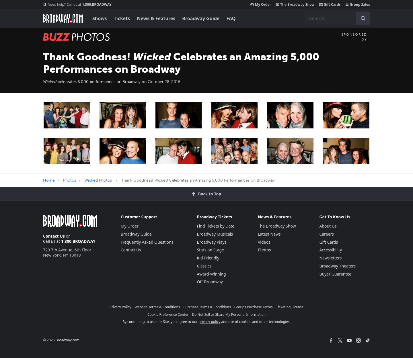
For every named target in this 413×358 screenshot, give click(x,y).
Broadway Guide (200, 18)
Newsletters (330, 258)
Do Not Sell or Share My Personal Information (229, 314)
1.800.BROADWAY (77, 4)
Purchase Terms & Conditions (207, 307)
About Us (327, 226)
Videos (264, 242)
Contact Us (54, 236)
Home (49, 180)
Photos (69, 180)
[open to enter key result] (363, 18)
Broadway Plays (211, 242)
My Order (260, 4)
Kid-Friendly (208, 258)
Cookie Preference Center (168, 314)
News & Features (156, 18)
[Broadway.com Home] (63, 18)
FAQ (231, 18)
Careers (326, 234)
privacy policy (209, 321)
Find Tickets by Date (215, 226)
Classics (204, 266)
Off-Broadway (210, 281)
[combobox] (337, 18)
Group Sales (357, 4)
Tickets (122, 18)
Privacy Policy (120, 307)
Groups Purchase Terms (253, 307)
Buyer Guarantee (335, 274)
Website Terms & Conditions (157, 307)
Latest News (269, 234)
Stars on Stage (210, 250)
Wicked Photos (98, 180)
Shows (99, 18)
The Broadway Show (295, 4)
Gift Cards (330, 4)
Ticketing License (290, 307)
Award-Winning (211, 274)
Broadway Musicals (215, 234)
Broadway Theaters (337, 266)
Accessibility (330, 250)
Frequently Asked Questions (147, 242)
